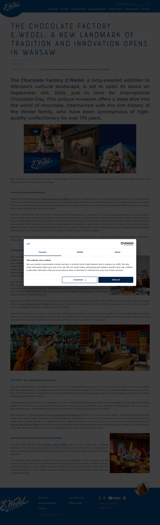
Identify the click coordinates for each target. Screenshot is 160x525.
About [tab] (117, 252)
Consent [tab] (42, 252)
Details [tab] (80, 252)
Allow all (116, 280)
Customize (80, 280)
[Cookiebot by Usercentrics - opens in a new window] (123, 244)
